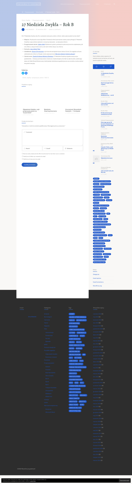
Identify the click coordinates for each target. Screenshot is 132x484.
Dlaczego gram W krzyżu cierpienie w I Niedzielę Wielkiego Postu (107, 125)
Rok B (49, 20)
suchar (46, 408)
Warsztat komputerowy (105, 168)
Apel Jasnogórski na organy (107, 84)
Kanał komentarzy (98, 284)
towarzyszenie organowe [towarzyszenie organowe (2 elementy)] (102, 242)
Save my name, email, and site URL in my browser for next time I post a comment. (44, 156)
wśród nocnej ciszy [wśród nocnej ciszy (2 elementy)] (100, 261)
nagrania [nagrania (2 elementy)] (104, 209)
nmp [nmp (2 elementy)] (108, 214)
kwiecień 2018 (97, 425)
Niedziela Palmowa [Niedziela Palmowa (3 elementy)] (99, 214)
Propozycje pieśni (30, 12)
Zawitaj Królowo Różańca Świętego (43, 57)
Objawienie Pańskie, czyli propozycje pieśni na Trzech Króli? (30, 113)
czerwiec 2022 (97, 369)
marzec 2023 (97, 344)
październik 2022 (98, 357)
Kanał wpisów (97, 280)
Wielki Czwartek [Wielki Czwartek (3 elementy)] (99, 253)
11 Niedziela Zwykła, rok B (107, 74)
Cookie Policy (33, 481)
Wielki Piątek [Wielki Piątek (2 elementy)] (98, 256)
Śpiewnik (48, 345)
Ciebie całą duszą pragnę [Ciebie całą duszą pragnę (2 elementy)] (101, 192)
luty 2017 (96, 447)
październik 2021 (98, 388)
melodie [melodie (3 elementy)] (96, 203)
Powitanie (47, 364)
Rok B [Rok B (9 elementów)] (95, 239)
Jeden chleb (42, 45)
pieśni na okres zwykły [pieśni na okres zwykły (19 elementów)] (101, 223)
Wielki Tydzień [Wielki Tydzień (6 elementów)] (98, 258)
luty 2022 (96, 382)
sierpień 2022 (97, 363)
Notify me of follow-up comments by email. (35, 159)
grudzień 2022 (97, 351)
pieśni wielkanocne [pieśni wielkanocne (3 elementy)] (99, 228)
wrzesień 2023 (97, 335)
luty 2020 (96, 413)
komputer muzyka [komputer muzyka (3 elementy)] (99, 201)
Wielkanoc (103, 92)
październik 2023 (98, 332)
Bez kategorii (48, 320)
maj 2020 (95, 403)
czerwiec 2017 (97, 434)
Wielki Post (49, 402)
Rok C (47, 390)
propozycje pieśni (38, 79)
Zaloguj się (96, 276)
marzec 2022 (97, 379)
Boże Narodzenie (51, 377)
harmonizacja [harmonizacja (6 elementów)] (106, 195)
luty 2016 (96, 462)
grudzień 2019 (97, 419)
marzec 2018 (97, 428)
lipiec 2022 (96, 366)
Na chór (102, 101)
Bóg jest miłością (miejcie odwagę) (66, 55)
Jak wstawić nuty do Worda (107, 171)
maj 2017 (95, 437)
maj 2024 (95, 320)
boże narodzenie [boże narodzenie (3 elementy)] (99, 187)
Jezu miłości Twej (36, 50)
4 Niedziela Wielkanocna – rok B (107, 95)
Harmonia (47, 323)
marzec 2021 (97, 394)
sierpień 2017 (97, 431)
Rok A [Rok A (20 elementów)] (111, 236)
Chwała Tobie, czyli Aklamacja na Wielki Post (107, 149)
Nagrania (47, 329)
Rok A (47, 384)
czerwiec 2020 (97, 400)
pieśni (112, 81)
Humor (46, 326)
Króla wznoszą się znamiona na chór (106, 114)
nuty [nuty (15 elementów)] (95, 217)
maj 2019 (95, 422)
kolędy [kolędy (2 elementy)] (107, 198)
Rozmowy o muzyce (51, 361)
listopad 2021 (97, 385)
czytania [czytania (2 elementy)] (96, 195)
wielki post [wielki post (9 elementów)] (107, 256)
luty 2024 (96, 326)
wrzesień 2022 (97, 360)
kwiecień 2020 (97, 406)
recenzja (46, 405)
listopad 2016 (97, 453)
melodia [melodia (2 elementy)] (109, 201)
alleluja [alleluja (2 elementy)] (96, 184)
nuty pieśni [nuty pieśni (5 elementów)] (102, 217)
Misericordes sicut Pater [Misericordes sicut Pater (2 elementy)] (101, 206)
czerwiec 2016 (97, 459)
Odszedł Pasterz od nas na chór (107, 104)
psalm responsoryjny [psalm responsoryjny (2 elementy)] (100, 236)
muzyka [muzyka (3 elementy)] (96, 209)
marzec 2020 (97, 410)
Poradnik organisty (49, 354)
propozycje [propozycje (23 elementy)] (97, 231)
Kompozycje (104, 144)
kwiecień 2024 (97, 323)
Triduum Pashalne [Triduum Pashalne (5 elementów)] (99, 245)
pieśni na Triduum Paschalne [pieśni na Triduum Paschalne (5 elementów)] (102, 225)
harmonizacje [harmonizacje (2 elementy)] (98, 198)
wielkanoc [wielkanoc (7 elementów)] (108, 250)
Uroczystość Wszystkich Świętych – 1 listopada (73, 112)
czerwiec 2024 (97, 317)
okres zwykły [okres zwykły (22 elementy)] (98, 220)
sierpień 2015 (97, 465)
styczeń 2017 (97, 450)
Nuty (109, 81)
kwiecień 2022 (97, 375)
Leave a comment (55, 30)
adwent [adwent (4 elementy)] (96, 179)
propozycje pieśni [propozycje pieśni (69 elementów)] (99, 234)
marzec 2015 (97, 468)
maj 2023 (95, 341)
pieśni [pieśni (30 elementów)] (106, 220)
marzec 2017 (97, 444)
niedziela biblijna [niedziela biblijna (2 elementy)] (99, 212)
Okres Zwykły (40, 12)
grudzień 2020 (97, 397)
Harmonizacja (104, 81)
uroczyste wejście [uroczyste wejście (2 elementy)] (99, 247)
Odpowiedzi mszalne (52, 358)
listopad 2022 (97, 354)
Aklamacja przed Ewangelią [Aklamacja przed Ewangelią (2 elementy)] (102, 181)
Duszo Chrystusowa (38, 52)
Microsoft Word (50, 418)
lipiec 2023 (96, 338)
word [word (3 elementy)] (106, 258)
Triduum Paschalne (51, 393)
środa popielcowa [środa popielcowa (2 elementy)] (99, 264)
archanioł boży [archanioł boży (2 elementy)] (106, 184)
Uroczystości (49, 396)
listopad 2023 (97, 329)
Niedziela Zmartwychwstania (50, 112)
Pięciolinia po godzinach (34, 4)
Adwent (48, 371)
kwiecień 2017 (97, 441)
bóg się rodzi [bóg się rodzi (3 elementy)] (98, 190)
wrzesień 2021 (97, 391)
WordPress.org (97, 288)
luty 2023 (96, 348)
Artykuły (103, 120)
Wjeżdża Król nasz (106, 158)
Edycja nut (103, 167)
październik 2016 (98, 456)
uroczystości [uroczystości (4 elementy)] (98, 250)
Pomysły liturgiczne (50, 351)
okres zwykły (27, 79)
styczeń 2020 (97, 416)
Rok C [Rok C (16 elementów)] (101, 239)
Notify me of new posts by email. (32, 161)
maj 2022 (95, 372)
